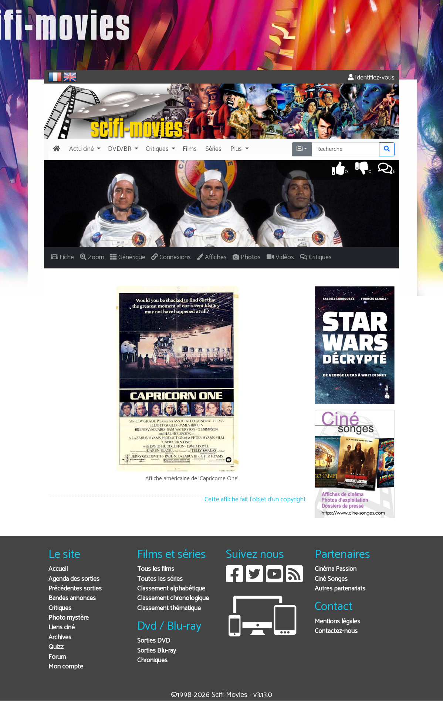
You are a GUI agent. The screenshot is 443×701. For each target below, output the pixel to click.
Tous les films (155, 569)
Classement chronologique (173, 598)
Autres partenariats (340, 588)
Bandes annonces (72, 598)
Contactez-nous (336, 631)
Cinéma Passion (335, 569)
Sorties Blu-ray (156, 651)
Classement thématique (169, 608)
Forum (57, 657)
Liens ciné (61, 627)
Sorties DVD (153, 641)
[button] (84, 149)
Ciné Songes (331, 579)
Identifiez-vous (371, 77)
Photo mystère (68, 618)
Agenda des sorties (73, 579)
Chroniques (152, 660)
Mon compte (65, 666)
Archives (59, 637)
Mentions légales (337, 621)
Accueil (58, 569)
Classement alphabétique (171, 588)
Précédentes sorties (75, 588)
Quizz (56, 647)
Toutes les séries (160, 579)
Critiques (59, 608)
